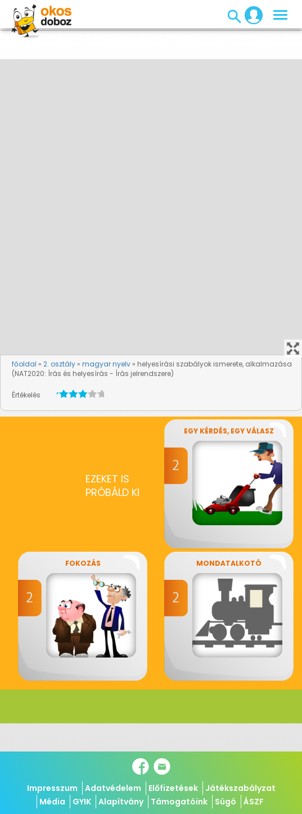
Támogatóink (179, 801)
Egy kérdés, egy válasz (229, 431)
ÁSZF (254, 801)
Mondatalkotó (229, 563)
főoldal (24, 364)
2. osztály (59, 364)
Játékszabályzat (240, 788)
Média (52, 801)
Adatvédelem (113, 788)
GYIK (82, 801)
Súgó (225, 801)
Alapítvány (120, 801)
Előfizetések (173, 788)
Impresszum (52, 788)
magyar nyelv (106, 364)
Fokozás (83, 563)
